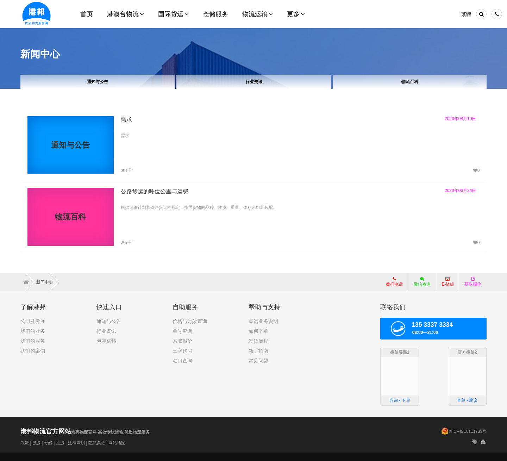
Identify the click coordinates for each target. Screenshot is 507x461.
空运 (60, 443)
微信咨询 (419, 284)
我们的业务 (32, 331)
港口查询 (182, 360)
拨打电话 (394, 282)
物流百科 (409, 81)
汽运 (24, 443)
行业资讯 (253, 81)
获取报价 (472, 282)
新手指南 (258, 351)
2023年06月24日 (460, 190)
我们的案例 (32, 351)
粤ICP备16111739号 (467, 431)
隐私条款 (96, 443)
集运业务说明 (263, 321)
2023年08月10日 (460, 118)
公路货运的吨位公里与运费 (154, 191)
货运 (36, 443)
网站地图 (116, 443)
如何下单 (258, 331)
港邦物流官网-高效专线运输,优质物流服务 (85, 432)
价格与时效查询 (190, 321)
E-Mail (447, 282)
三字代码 (182, 351)
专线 (48, 443)
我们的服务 (32, 341)
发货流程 (258, 341)
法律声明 (76, 443)
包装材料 (106, 341)
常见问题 (258, 360)
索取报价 (182, 341)
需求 (126, 120)
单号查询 (182, 331)
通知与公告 (97, 81)
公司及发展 (32, 321)
